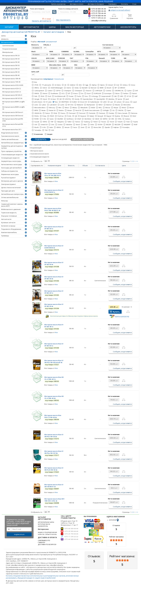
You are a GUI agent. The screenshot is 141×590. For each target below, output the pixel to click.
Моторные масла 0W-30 (10, 72)
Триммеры (5, 236)
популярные (48, 79)
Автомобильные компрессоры (12, 194)
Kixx (56, 181)
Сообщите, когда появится (122, 181)
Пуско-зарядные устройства (11, 151)
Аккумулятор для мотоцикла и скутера (12, 147)
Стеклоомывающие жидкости (12, 155)
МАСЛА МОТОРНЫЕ (74, 27)
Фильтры (4, 201)
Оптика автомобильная (9, 197)
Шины (3, 36)
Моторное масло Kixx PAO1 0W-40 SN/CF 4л (52, 209)
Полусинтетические (9, 49)
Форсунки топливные (9, 216)
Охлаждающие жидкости (10, 158)
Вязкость (71, 166)
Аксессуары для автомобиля (11, 168)
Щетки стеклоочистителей (11, 188)
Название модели (54, 166)
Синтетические (8, 46)
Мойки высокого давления (11, 209)
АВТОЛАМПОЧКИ (102, 27)
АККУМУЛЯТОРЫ (43, 526)
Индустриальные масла (9, 133)
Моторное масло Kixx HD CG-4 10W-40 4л (54, 397)
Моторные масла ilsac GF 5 (11, 130)
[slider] (116, 540)
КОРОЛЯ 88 (114, 520)
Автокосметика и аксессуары (11, 164)
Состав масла (100, 166)
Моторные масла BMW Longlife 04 (13, 108)
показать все (59, 79)
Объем (85, 166)
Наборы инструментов (9, 171)
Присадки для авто (8, 191)
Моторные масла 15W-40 (11, 82)
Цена (124, 166)
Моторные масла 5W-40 (10, 62)
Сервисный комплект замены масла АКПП (12, 205)
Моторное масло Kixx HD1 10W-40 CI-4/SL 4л (54, 500)
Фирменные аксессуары (10, 174)
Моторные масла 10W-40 (11, 79)
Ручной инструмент (8, 178)
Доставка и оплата (76, 4)
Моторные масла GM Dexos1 (12, 112)
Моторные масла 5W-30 (10, 59)
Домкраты (5, 39)
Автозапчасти (6, 219)
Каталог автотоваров (54, 32)
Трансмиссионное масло (10, 136)
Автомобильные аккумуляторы (12, 143)
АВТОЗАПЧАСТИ (31, 27)
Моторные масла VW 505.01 (12, 95)
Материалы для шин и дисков (12, 181)
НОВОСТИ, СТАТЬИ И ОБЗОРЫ (47, 534)
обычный (41, 42)
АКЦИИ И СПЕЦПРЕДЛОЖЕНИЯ (47, 532)
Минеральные (7, 52)
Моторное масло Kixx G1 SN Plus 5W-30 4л (53, 436)
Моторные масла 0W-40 (10, 75)
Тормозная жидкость (9, 213)
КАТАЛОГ (9, 27)
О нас (134, 4)
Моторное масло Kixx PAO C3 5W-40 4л (52, 416)
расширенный (51, 42)
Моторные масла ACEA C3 (11, 92)
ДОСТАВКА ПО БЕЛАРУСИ (47, 544)
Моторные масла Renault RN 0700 (12, 120)
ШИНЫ (52, 27)
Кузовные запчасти (8, 223)
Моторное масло (7, 42)
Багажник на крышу (8, 226)
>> (137, 161)
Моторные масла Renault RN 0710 (12, 125)
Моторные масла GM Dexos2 (12, 116)
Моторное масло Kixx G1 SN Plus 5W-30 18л (53, 452)
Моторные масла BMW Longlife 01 (13, 103)
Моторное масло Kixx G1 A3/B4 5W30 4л (53, 247)
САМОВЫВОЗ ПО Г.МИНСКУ (44, 541)
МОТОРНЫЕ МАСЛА (44, 524)
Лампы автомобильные (9, 139)
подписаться (19, 534)
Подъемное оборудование (11, 229)
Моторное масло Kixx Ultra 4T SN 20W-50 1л (52, 174)
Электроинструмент (8, 184)
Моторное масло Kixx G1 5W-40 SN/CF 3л (53, 486)
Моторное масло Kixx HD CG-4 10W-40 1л (54, 378)
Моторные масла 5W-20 (10, 56)
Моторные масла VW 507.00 (12, 98)
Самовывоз (112, 4)
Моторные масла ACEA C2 (11, 89)
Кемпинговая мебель (9, 232)
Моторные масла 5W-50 (10, 65)
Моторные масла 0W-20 (10, 69)
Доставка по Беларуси (96, 4)
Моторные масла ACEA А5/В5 (12, 85)
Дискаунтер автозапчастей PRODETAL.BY (21, 32)
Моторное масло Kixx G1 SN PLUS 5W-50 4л (53, 469)
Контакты (124, 4)
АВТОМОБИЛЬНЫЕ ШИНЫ (46, 522)
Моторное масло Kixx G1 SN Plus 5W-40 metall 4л (53, 361)
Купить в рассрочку (58, 4)
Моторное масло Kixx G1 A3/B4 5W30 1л (53, 191)
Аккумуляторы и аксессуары (11, 161)
